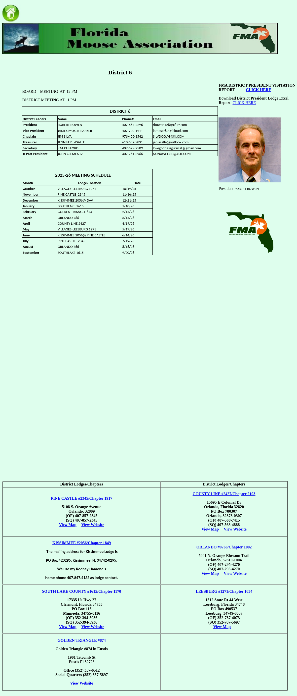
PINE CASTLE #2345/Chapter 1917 (81, 498)
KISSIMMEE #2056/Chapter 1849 (81, 543)
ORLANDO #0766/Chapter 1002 (224, 547)
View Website (92, 525)
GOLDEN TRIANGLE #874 (81, 640)
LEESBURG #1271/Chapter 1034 (224, 591)
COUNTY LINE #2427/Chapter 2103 (224, 494)
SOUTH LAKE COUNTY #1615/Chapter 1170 (81, 591)
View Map (67, 525)
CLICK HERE (244, 103)
